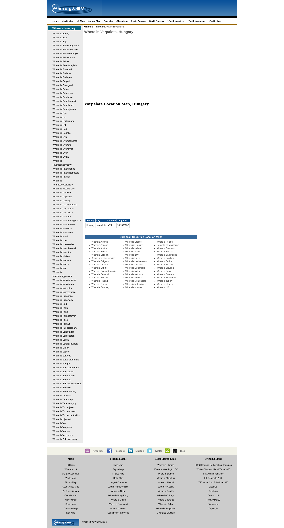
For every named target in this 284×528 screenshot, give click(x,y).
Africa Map (122, 21)
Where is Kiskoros (62, 216)
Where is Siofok (61, 347)
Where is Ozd (60, 304)
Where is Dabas (61, 89)
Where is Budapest (62, 77)
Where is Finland (99, 281)
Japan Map (118, 469)
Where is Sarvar (61, 339)
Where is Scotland (165, 258)
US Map (80, 21)
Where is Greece (133, 242)
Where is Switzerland (167, 277)
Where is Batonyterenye (65, 53)
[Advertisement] (160, 66)
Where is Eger (60, 113)
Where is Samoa (166, 474)
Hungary (100, 26)
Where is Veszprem (63, 435)
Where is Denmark (100, 274)
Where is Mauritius (166, 478)
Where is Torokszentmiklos (66, 415)
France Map (118, 474)
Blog (182, 451)
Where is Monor (61, 264)
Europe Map (94, 21)
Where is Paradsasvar (64, 316)
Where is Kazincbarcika (65, 204)
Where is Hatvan (61, 176)
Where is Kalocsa (62, 192)
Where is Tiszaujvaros (64, 407)
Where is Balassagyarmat (66, 45)
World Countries (175, 21)
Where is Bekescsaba (64, 57)
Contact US (213, 495)
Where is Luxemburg (135, 268)
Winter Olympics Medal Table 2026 (213, 469)
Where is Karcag (61, 200)
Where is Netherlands (135, 284)
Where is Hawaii (166, 482)
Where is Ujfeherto (62, 419)
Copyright (213, 508)
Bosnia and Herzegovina (103, 258)
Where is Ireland (133, 251)
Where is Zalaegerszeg (65, 439)
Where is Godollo (62, 133)
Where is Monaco (133, 277)
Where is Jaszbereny (63, 188)
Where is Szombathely (64, 391)
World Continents (196, 21)
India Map (118, 465)
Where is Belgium (99, 255)
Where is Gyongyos (63, 149)
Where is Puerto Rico (118, 487)
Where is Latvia (132, 258)
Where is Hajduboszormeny (62, 162)
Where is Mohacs (62, 260)
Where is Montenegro (135, 281)
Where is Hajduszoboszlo (66, 172)
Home (56, 21)
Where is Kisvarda (62, 228)
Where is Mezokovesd (64, 248)
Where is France (99, 284)
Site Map (213, 491)
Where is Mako (60, 240)
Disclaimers (213, 504)
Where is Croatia (99, 264)
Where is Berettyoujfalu (65, 65)
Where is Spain (164, 271)
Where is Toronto (166, 500)
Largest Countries (118, 482)
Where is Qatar (118, 491)
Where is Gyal (60, 137)
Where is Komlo (61, 236)
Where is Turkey (164, 281)
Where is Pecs (60, 319)
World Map (67, 21)
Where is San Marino (167, 255)
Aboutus (213, 487)
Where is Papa (60, 312)
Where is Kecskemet (63, 208)
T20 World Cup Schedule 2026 (213, 482)
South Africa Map (70, 487)
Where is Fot (59, 125)
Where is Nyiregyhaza (64, 292)
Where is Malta (132, 271)
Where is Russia (164, 251)
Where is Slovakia (165, 264)
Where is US (71, 469)
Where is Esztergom (63, 121)
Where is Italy (132, 255)
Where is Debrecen (63, 93)
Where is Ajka (60, 37)
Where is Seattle (166, 491)
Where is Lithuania (134, 264)
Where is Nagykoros (63, 284)
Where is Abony (61, 33)
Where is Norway (133, 287)
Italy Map (70, 513)
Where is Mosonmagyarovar (62, 274)
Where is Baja (60, 41)
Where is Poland (165, 242)
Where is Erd (59, 117)
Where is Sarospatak (63, 335)
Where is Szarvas (62, 355)
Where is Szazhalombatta (66, 359)
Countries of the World (118, 513)
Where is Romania (166, 248)
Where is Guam (118, 500)
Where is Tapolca (61, 395)
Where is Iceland (133, 248)
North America (156, 21)
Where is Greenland (118, 504)
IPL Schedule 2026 (213, 478)
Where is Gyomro (62, 145)
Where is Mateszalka (63, 244)
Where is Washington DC (166, 469)
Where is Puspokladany (65, 327)
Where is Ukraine (165, 284)
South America (138, 21)
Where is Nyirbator (62, 288)
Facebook (120, 451)
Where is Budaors (62, 73)
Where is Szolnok (62, 387)
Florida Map (70, 482)
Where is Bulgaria (100, 261)
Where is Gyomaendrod (65, 141)
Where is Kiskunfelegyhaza (67, 220)
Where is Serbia (164, 261)
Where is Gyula (61, 156)
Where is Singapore (165, 508)
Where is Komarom (63, 232)
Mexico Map (71, 500)
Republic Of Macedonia (168, 245)
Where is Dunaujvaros (64, 109)
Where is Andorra (99, 245)
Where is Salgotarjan (63, 331)
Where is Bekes (61, 61)
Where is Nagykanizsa (64, 280)
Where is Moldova (134, 274)
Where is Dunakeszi (63, 105)
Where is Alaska (166, 487)
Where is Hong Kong (118, 495)
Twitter (158, 451)
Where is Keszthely (63, 212)
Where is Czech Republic (103, 271)
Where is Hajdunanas (64, 168)
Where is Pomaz (61, 323)
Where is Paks (60, 308)
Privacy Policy (213, 500)
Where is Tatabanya (63, 399)
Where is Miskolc (61, 256)
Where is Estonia (99, 277)
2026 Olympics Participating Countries (213, 465)
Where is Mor (59, 268)
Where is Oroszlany (63, 300)
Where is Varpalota (62, 427)
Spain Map (71, 504)
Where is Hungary (64, 28)
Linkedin (139, 451)
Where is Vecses (61, 431)
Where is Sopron (61, 351)
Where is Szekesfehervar (66, 367)
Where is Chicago (165, 495)
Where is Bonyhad (62, 69)
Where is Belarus (99, 251)
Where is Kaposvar (62, 196)
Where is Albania (99, 242)
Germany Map (71, 508)
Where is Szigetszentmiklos (67, 383)
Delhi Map (118, 478)
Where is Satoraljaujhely (65, 343)
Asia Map (108, 21)
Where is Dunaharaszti (64, 101)
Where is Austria (99, 248)
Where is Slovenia (165, 268)
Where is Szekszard (63, 371)
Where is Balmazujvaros (65, 49)
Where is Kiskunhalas (64, 224)
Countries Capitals (166, 513)
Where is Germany (100, 287)
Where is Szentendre (63, 375)
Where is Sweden (165, 274)
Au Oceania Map (71, 491)
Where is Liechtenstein (136, 261)
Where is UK (163, 287)
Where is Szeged (61, 363)
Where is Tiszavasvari (64, 411)
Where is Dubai (165, 504)
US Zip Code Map (70, 474)
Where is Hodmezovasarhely (63, 182)
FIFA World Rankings (213, 474)
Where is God (60, 129)
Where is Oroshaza (63, 296)
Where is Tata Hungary (64, 403)
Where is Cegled (61, 81)
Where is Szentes (62, 379)
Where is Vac (59, 423)
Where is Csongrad (63, 85)
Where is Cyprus (99, 268)
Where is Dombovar (63, 97)
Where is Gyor (60, 152)
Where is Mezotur (62, 252)
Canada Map (70, 495)
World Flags (214, 21)
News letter (98, 451)
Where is (88, 26)
